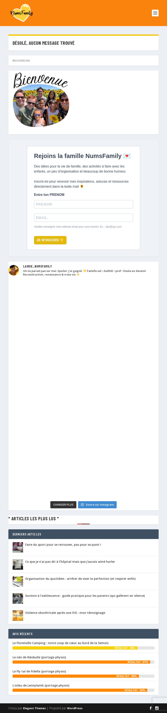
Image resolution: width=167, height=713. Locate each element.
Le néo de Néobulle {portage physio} (39, 657)
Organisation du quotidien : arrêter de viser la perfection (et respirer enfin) (80, 579)
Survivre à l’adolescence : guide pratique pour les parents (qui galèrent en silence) (85, 596)
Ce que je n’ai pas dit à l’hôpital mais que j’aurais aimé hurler (70, 562)
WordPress (74, 708)
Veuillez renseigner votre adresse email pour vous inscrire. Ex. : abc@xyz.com (77, 226)
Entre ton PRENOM (49, 194)
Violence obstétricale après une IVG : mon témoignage (65, 613)
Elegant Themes (34, 708)
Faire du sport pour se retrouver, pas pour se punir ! (63, 545)
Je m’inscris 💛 (50, 240)
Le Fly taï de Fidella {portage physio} (39, 671)
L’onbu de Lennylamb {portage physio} (41, 685)
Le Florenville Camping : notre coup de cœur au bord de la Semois (60, 643)
